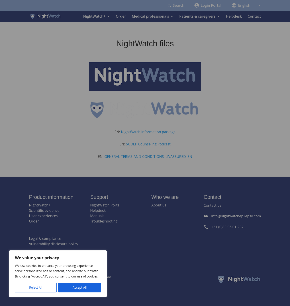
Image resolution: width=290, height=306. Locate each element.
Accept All (80, 287)
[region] (58, 273)
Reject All (35, 287)
